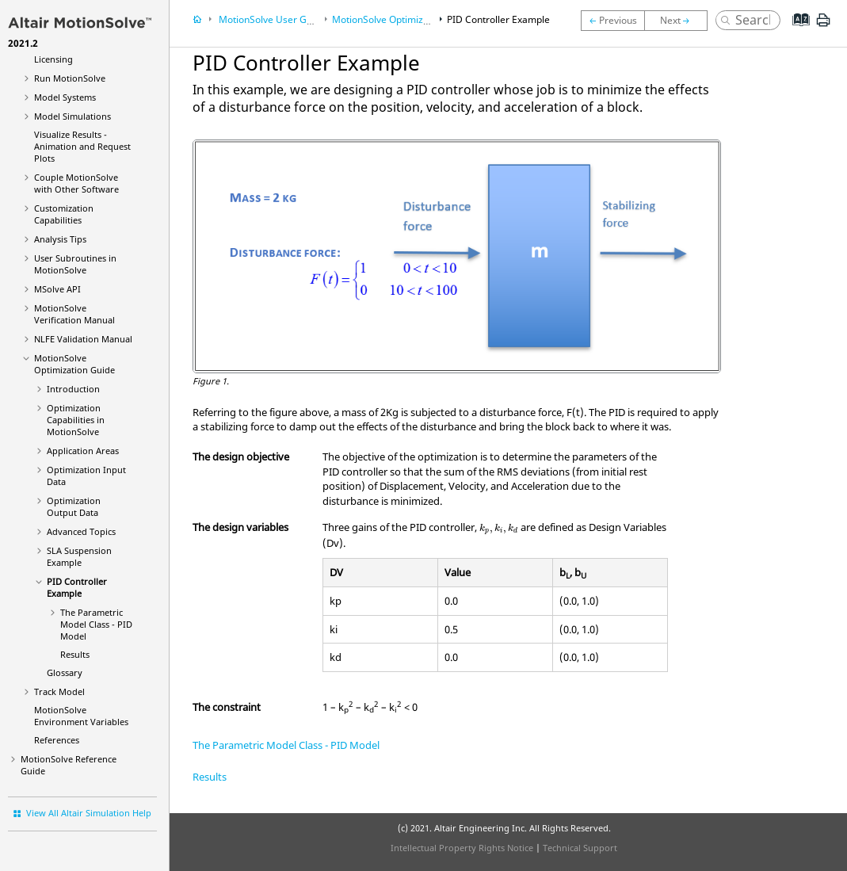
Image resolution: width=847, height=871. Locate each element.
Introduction (73, 389)
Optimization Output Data (74, 506)
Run (69, 78)
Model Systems (65, 97)
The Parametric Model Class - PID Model (96, 624)
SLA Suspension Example (79, 556)
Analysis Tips (60, 239)
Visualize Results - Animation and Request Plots (82, 146)
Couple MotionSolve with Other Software (76, 183)
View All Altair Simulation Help (88, 813)
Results (75, 654)
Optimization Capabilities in (76, 419)
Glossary (64, 672)
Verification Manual (74, 314)
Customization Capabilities (63, 214)
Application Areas (83, 451)
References (56, 740)
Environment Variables (81, 716)
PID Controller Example (77, 587)
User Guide (271, 19)
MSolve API (57, 289)
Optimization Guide (74, 364)
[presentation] (498, 529)
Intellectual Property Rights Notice (462, 848)
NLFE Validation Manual (83, 339)
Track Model (59, 691)
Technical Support (580, 848)
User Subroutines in (75, 264)
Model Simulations (72, 116)
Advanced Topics (81, 531)
